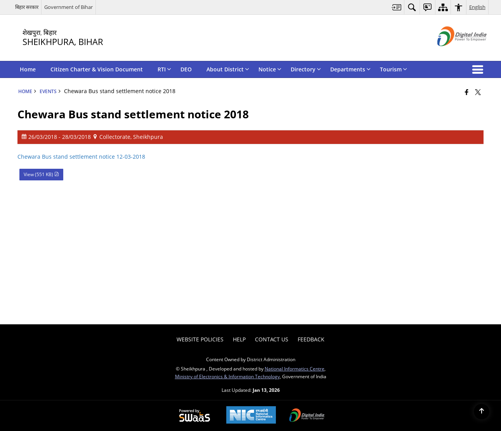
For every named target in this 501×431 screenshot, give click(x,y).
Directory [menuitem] (306, 69)
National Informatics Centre (294, 368)
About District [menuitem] (227, 69)
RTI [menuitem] (164, 69)
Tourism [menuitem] (393, 69)
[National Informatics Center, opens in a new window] (251, 415)
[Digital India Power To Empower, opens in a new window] (307, 416)
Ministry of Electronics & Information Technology (227, 376)
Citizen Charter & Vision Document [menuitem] (96, 69)
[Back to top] (481, 411)
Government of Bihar (68, 6)
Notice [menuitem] (269, 69)
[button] (479, 69)
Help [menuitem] (239, 339)
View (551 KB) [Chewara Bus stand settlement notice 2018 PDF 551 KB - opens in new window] (41, 174)
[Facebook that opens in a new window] (467, 92)
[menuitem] (396, 7)
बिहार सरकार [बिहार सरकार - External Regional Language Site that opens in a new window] (26, 6)
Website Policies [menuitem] (200, 339)
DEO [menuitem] (186, 69)
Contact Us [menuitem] (271, 339)
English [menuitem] (477, 6)
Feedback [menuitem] (311, 339)
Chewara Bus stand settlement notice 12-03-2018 (81, 156)
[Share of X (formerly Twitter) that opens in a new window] (478, 92)
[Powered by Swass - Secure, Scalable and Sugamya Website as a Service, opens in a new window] (194, 416)
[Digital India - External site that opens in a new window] (452, 52)
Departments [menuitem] (350, 69)
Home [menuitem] (28, 69)
